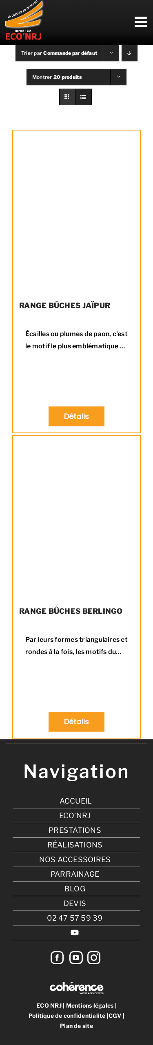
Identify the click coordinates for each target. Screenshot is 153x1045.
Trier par (59, 53)
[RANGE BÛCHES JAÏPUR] (76, 211)
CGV (115, 1015)
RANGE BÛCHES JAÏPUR (64, 305)
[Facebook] (57, 957)
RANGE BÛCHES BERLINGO (71, 611)
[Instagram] (93, 957)
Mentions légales (90, 1005)
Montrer (57, 77)
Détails (76, 416)
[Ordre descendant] (129, 53)
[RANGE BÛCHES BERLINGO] (76, 517)
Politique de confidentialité (67, 1015)
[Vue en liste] (83, 97)
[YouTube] (75, 957)
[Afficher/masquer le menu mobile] (142, 21)
